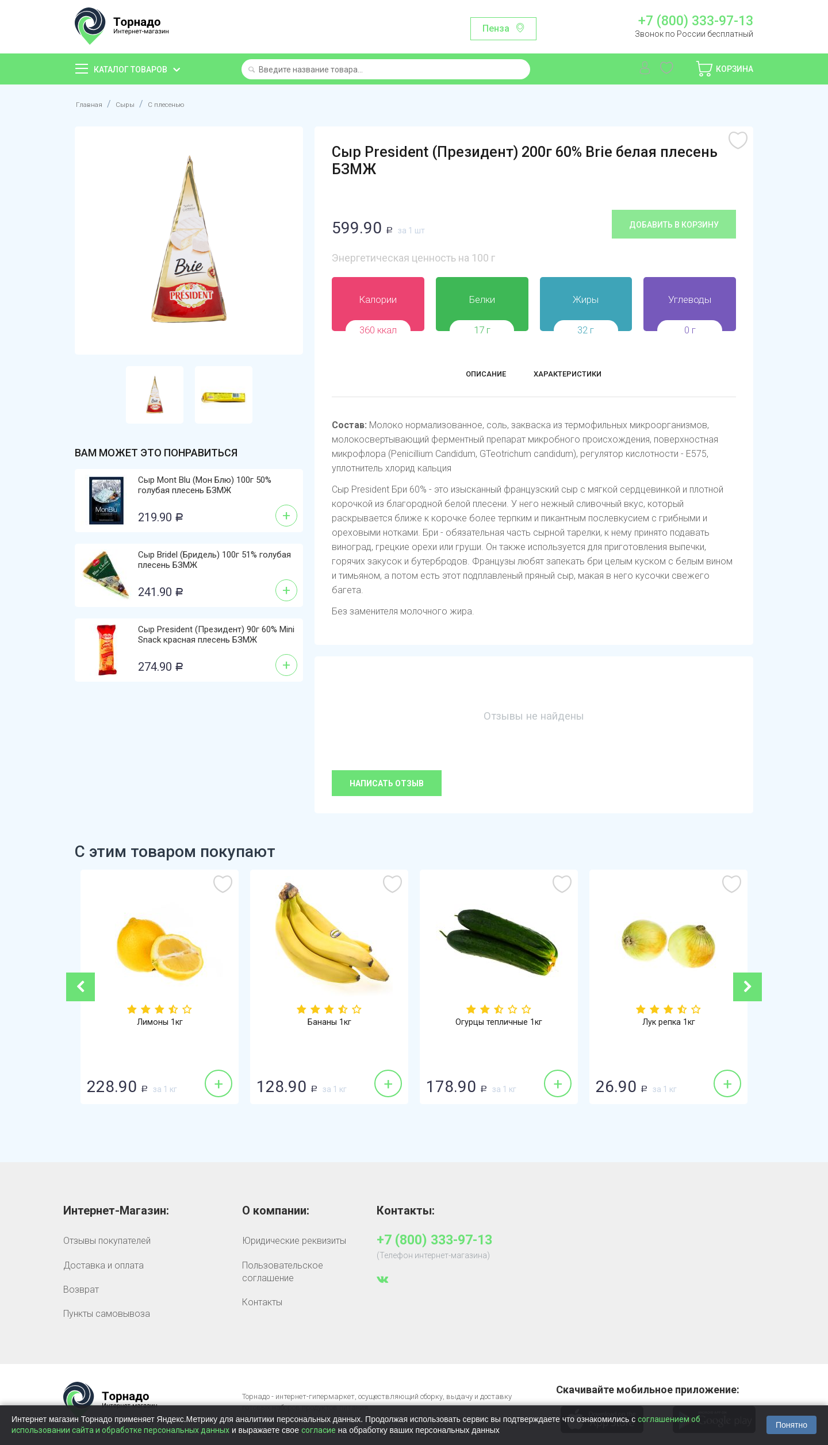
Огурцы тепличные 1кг (499, 1023)
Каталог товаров (130, 69)
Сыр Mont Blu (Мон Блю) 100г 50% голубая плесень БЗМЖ (204, 485)
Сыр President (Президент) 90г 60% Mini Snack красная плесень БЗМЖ (216, 634)
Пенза (495, 28)
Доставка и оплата (103, 1265)
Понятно (791, 1424)
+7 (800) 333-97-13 (695, 21)
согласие (318, 1430)
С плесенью (184, 103)
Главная (92, 103)
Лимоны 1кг (159, 1023)
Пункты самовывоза (106, 1313)
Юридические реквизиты (294, 1240)
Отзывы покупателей (107, 1240)
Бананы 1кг (329, 1023)
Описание (472, 376)
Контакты (262, 1302)
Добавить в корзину (674, 224)
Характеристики (576, 376)
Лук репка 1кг (668, 1023)
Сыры (133, 103)
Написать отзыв (387, 783)
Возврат (81, 1289)
